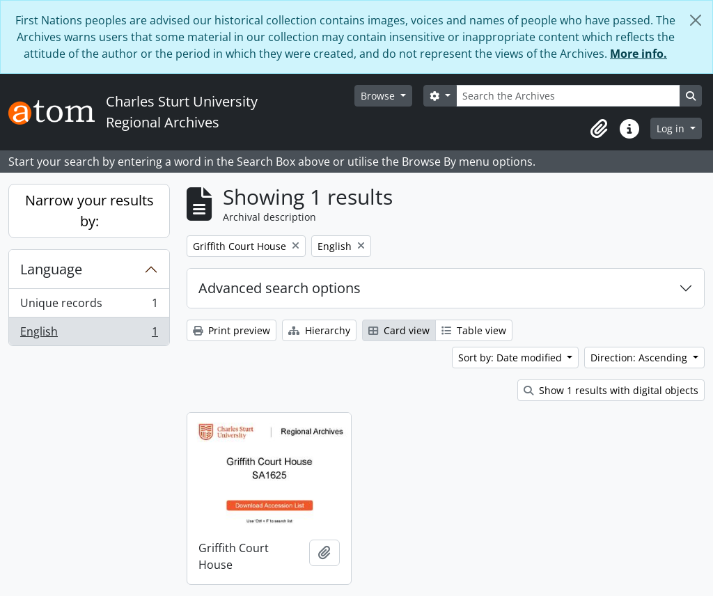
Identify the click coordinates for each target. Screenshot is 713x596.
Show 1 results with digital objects (611, 390)
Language (51, 269)
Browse (379, 95)
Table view (473, 330)
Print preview (231, 330)
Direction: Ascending (640, 357)
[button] (598, 128)
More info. (638, 53)
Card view (399, 330)
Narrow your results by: (89, 210)
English (88, 334)
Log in (672, 128)
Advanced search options (279, 288)
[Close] (695, 20)
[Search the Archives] (568, 96)
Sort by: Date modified (511, 357)
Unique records (88, 306)
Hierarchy (319, 330)
